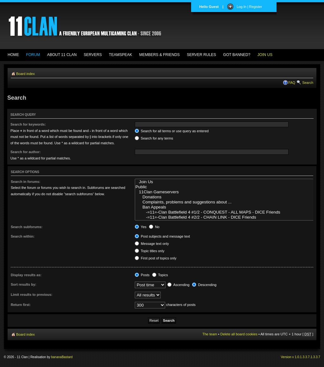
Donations (229, 197)
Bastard (67, 357)
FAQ (291, 82)
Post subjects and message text (162, 236)
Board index (25, 74)
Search (307, 82)
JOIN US (265, 55)
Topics (160, 275)
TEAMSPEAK (120, 55)
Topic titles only (149, 251)
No (154, 227)
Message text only (152, 244)
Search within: (22, 236)
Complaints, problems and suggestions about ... (229, 202)
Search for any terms (154, 138)
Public (229, 187)
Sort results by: (23, 284)
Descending (204, 285)
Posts (142, 275)
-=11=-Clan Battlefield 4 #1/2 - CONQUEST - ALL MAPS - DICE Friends (229, 212)
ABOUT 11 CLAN (62, 55)
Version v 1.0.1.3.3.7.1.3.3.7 (300, 357)
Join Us (229, 181)
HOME (13, 55)
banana (56, 357)
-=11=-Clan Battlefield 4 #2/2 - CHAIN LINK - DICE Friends (229, 217)
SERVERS (93, 55)
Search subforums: (26, 227)
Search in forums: (25, 182)
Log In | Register (249, 7)
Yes (140, 227)
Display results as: (26, 275)
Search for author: (25, 152)
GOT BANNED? (236, 55)
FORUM (33, 55)
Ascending (178, 285)
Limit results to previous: (31, 294)
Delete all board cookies (238, 334)
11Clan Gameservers (229, 192)
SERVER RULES (201, 55)
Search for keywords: (28, 124)
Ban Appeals (229, 207)
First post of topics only (156, 258)
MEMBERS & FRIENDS (159, 55)
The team (209, 334)
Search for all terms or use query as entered (172, 131)
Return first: (21, 305)
